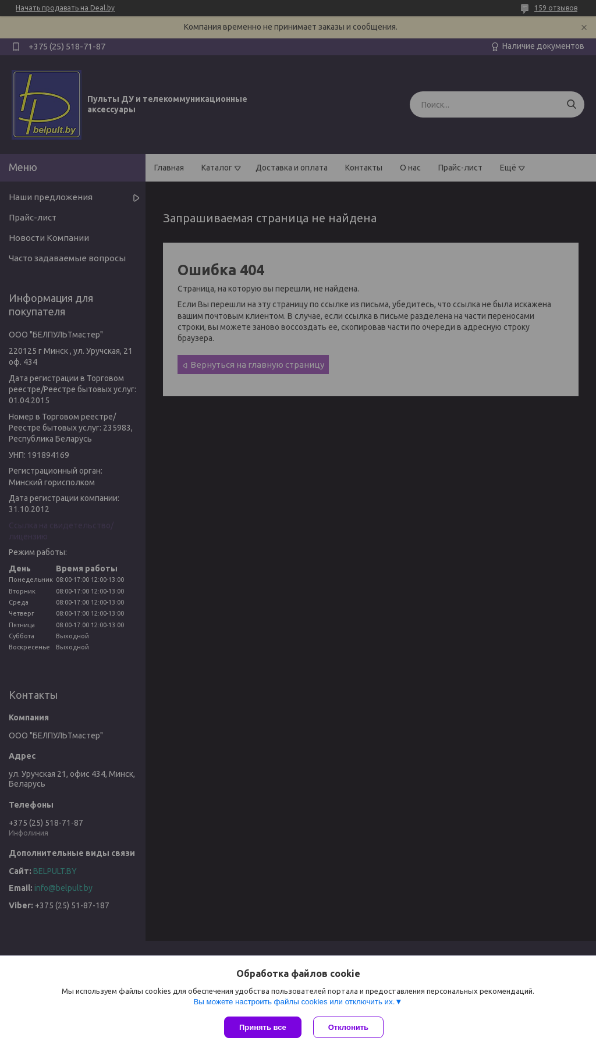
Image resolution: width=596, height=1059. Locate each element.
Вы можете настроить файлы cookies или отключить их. (294, 1001)
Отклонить (348, 1027)
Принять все (262, 1027)
